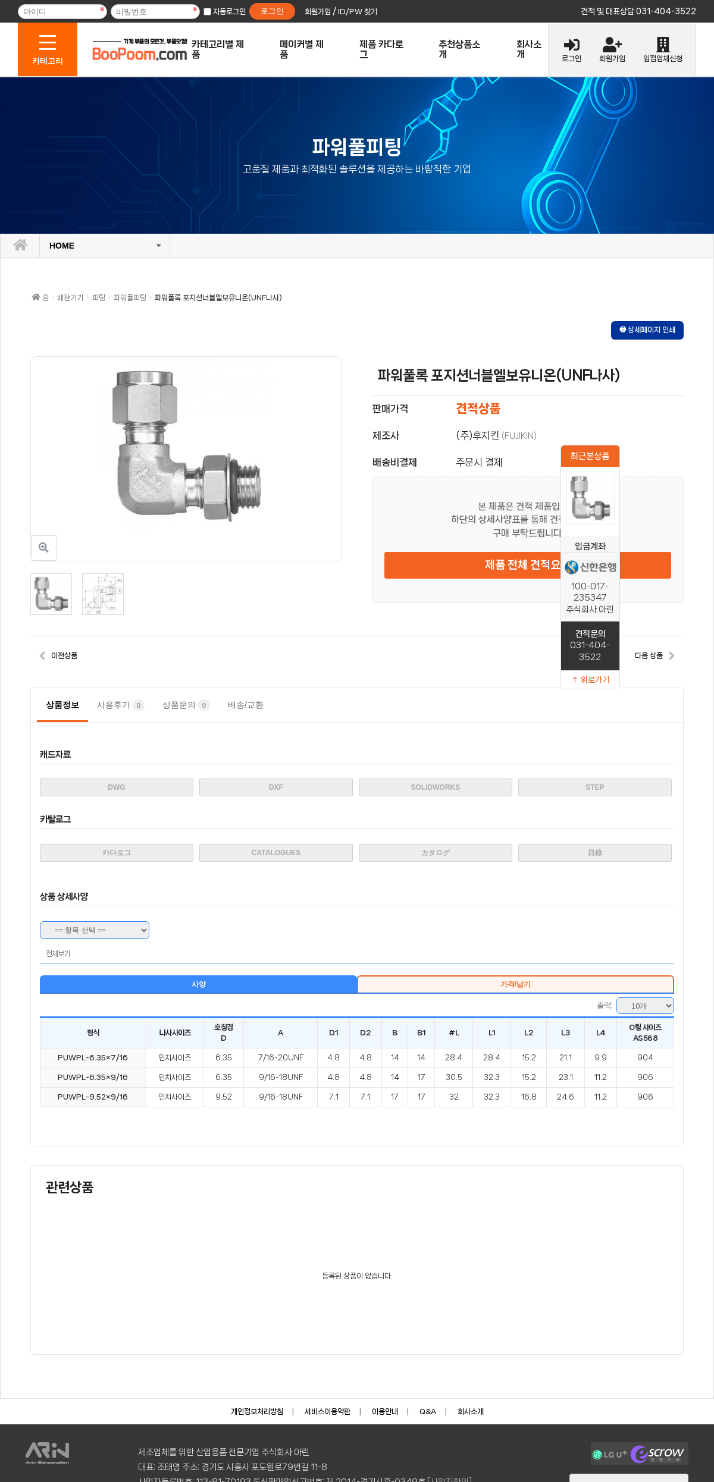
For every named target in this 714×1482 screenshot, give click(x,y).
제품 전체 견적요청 (528, 565)
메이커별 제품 (302, 49)
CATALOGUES (276, 853)
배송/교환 (246, 704)
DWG (116, 787)
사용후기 (121, 705)
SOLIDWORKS (436, 787)
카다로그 (116, 853)
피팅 (98, 298)
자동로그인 (229, 11)
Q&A (427, 1411)
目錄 (595, 853)
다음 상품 (649, 656)
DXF (276, 787)
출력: (605, 1005)
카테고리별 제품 (218, 49)
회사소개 (528, 49)
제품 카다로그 (381, 49)
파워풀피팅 (130, 298)
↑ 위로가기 (590, 680)
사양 (199, 984)
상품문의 (186, 705)
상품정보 (62, 704)
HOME (61, 245)
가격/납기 (515, 984)
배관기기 (70, 298)
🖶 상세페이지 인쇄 (647, 330)
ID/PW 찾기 (357, 11)
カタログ (435, 853)
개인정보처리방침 (257, 1411)
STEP (594, 787)
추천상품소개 (459, 49)
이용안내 (385, 1411)
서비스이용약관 (327, 1411)
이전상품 (64, 656)
